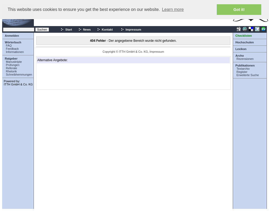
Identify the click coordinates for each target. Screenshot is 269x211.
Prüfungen (12, 65)
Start (66, 29)
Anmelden (12, 35)
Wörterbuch (13, 42)
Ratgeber (11, 58)
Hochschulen (244, 42)
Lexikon (241, 49)
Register (241, 71)
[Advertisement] (64, 76)
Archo (239, 55)
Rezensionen (245, 58)
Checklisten (243, 35)
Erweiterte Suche (247, 75)
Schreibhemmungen (19, 74)
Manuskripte (14, 61)
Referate (11, 68)
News (84, 29)
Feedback (12, 48)
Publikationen (245, 65)
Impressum (131, 29)
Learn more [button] (173, 9)
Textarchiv (243, 68)
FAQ (9, 45)
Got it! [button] (239, 9)
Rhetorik (11, 71)
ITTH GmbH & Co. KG (18, 84)
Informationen (15, 51)
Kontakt (105, 29)
